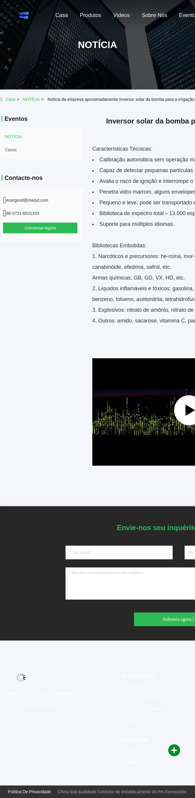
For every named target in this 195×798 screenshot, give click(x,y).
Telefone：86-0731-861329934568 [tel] (37, 693)
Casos (11, 149)
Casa (10, 99)
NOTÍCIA (31, 99)
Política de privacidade (29, 791)
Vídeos (121, 15)
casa (61, 15)
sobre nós (154, 15)
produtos (90, 15)
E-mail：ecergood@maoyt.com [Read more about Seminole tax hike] (34, 704)
